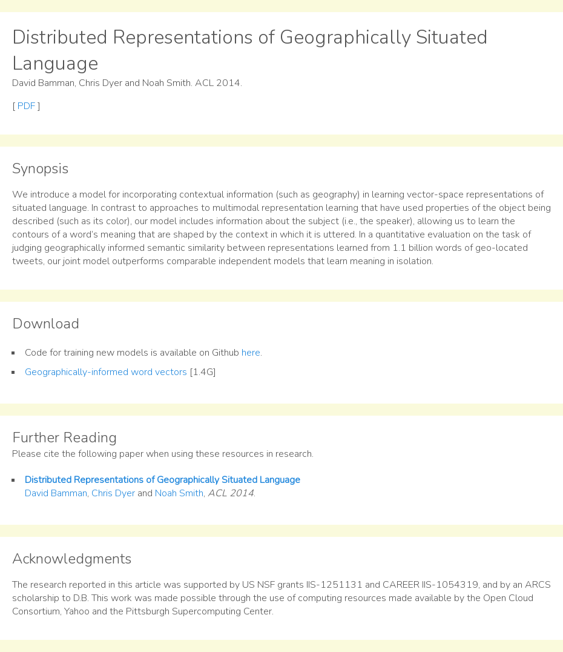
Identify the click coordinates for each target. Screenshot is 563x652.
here (251, 352)
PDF (26, 106)
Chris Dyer (113, 493)
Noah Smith (179, 493)
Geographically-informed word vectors (106, 372)
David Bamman (56, 493)
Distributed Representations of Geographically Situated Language (162, 480)
